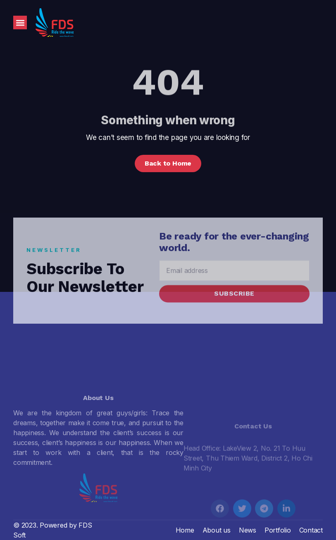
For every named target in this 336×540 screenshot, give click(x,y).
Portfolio (278, 530)
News (247, 530)
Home (185, 530)
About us (217, 530)
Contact (311, 530)
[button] (20, 22)
